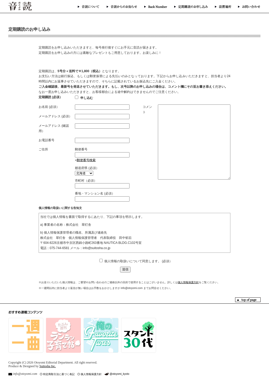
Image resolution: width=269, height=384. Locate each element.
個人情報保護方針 (188, 282)
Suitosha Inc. (47, 366)
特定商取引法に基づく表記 (59, 374)
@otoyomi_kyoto (119, 373)
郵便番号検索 (86, 160)
